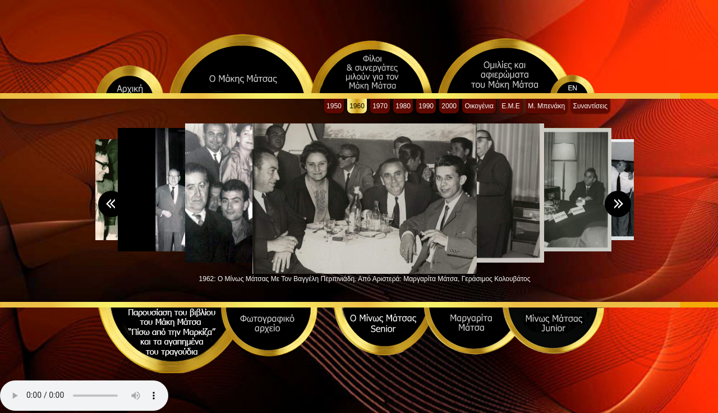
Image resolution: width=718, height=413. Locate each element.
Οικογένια (478, 106)
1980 (403, 106)
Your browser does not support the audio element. (84, 395)
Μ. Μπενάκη (546, 106)
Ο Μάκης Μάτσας (242, 63)
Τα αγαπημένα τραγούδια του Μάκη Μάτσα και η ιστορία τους (171, 344)
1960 (357, 106)
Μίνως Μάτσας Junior (553, 331)
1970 (380, 106)
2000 (449, 106)
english (584, 79)
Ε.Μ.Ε (510, 106)
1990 (426, 106)
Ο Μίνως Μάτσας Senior (384, 332)
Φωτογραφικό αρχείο (269, 332)
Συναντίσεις (590, 106)
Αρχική (129, 79)
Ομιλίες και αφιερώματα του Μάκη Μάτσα (505, 65)
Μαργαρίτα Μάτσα (474, 331)
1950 (334, 106)
